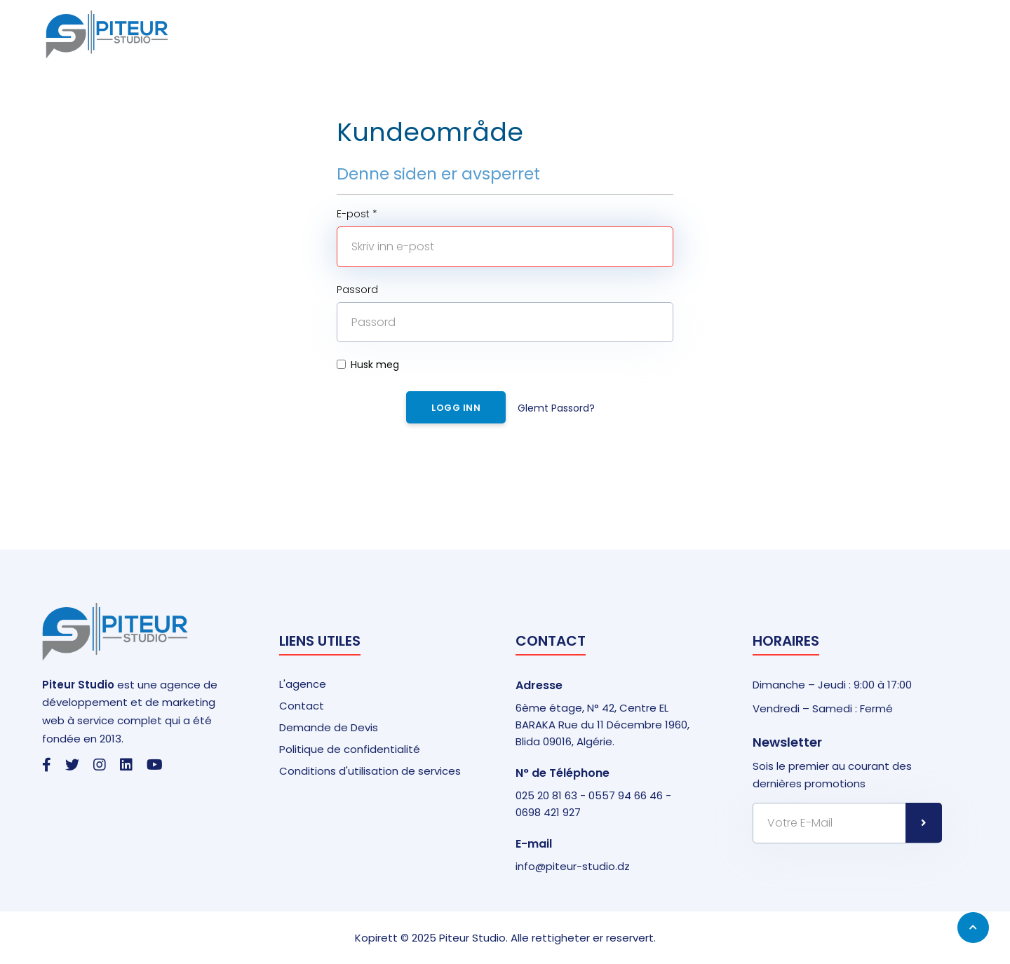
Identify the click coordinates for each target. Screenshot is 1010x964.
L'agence (302, 684)
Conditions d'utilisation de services (370, 770)
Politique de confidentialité (349, 749)
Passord (357, 290)
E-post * (357, 214)
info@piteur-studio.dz (573, 866)
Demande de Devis (328, 727)
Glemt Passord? (556, 408)
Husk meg (368, 365)
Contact (301, 705)
